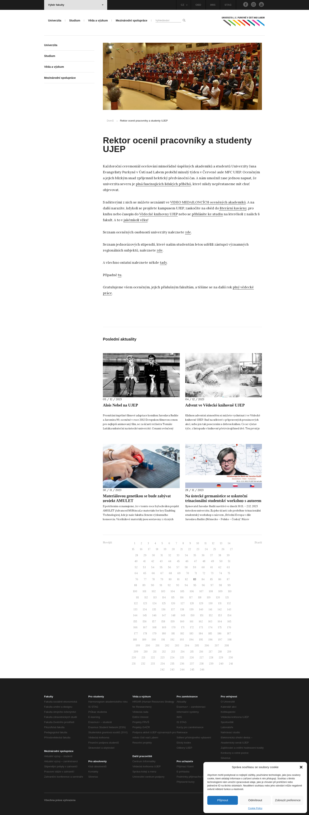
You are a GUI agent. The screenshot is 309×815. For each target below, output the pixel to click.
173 (201, 627)
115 (173, 597)
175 (220, 627)
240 (221, 663)
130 (211, 603)
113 (155, 597)
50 (221, 561)
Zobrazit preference (288, 800)
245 (192, 669)
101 (144, 591)
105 (182, 591)
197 (220, 639)
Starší (258, 542)
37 (211, 555)
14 (229, 543)
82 (186, 579)
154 (229, 615)
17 (149, 549)
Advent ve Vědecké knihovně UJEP (215, 405)
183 (191, 633)
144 (135, 615)
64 (136, 573)
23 (197, 549)
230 (231, 657)
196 (210, 639)
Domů (110, 120)
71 (196, 573)
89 (143, 585)
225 (182, 657)
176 (229, 627)
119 (208, 597)
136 (164, 609)
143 (229, 609)
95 (194, 585)
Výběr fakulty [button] (75, 4)
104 (173, 591)
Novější (107, 542)
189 (144, 639)
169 (164, 627)
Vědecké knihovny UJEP (158, 214)
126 (173, 603)
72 (203, 573)
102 (154, 591)
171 (182, 627)
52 (136, 567)
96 (203, 585)
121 (227, 597)
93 (177, 585)
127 (182, 603)
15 (133, 549)
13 (221, 543)
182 (182, 633)
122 (136, 603)
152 (211, 615)
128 (192, 603)
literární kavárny (233, 208)
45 (178, 561)
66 (153, 573)
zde (188, 232)
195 (201, 639)
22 (189, 549)
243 (172, 669)
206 (207, 645)
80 (170, 579)
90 (152, 585)
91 (161, 585)
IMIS (213, 4)
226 (192, 657)
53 (144, 567)
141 (210, 609)
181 (173, 633)
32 (169, 555)
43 (161, 561)
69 (179, 573)
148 (173, 615)
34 (186, 555)
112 (146, 597)
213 (173, 651)
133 (135, 609)
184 (201, 633)
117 (191, 597)
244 (182, 669)
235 (172, 663)
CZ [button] (184, 4)
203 (177, 645)
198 (230, 639)
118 (199, 597)
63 (228, 567)
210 (146, 651)
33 (178, 555)
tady (163, 262)
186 (220, 633)
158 (163, 621)
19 (165, 549)
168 (154, 627)
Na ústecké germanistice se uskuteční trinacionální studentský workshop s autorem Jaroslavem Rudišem (223, 501)
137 (173, 609)
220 (134, 657)
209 (136, 651)
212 (164, 651)
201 (157, 645)
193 (182, 639)
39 (228, 555)
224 (172, 657)
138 (182, 609)
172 (192, 627)
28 (136, 555)
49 (212, 561)
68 (170, 573)
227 (201, 657)
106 (192, 591)
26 (223, 549)
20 (173, 549)
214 (182, 651)
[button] (301, 767)
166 (135, 627)
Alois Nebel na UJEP (120, 405)
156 (145, 621)
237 (192, 663)
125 (164, 603)
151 (201, 615)
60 (203, 567)
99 (229, 585)
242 (162, 669)
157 (154, 621)
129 (201, 603)
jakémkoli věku (136, 220)
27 (231, 549)
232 (143, 663)
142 (220, 609)
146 (154, 615)
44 (169, 561)
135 (154, 609)
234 (162, 663)
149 (183, 615)
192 (172, 639)
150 (193, 615)
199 (138, 645)
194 (191, 639)
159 (173, 621)
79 (161, 579)
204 (187, 645)
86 (219, 579)
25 (214, 549)
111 (137, 597)
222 (153, 657)
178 (145, 633)
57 (178, 567)
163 (210, 621)
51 (229, 561)
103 (163, 591)
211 (154, 651)
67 (161, 573)
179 (154, 633)
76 (136, 579)
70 (187, 573)
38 (219, 555)
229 (221, 657)
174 (210, 627)
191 (163, 639)
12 (213, 543)
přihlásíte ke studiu (207, 214)
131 (220, 603)
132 (229, 603)
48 (203, 561)
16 (141, 549)
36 (203, 555)
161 (191, 621)
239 (211, 663)
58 (186, 567)
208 (226, 645)
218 (220, 651)
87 (228, 579)
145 (145, 615)
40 (136, 561)
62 (219, 567)
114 (164, 597)
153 (220, 615)
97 (211, 585)
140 (201, 609)
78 (153, 579)
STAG (227, 4)
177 (136, 633)
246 (202, 669)
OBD (198, 4)
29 (144, 555)
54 (152, 567)
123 (145, 603)
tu (119, 275)
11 (206, 543)
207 (217, 645)
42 (152, 561)
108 (211, 591)
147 (164, 615)
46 (186, 561)
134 (145, 609)
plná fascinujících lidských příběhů (163, 184)
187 (229, 633)
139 (192, 609)
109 (220, 591)
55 (161, 567)
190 (154, 639)
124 (154, 603)
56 (169, 567)
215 (192, 651)
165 (229, 621)
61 (211, 567)
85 (211, 579)
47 (195, 561)
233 (153, 663)
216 (201, 651)
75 (228, 573)
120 (218, 597)
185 (210, 633)
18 (157, 549)
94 (186, 585)
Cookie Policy (255, 808)
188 (135, 639)
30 (153, 555)
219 (229, 651)
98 (220, 585)
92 (169, 585)
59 (194, 567)
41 (144, 561)
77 (145, 579)
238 (201, 663)
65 (144, 573)
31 (161, 555)
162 (201, 621)
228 (211, 657)
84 (203, 579)
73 (212, 573)
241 (231, 663)
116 (182, 597)
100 (135, 591)
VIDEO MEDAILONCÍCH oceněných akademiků (208, 202)
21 (181, 549)
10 (197, 543)
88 (135, 585)
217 (210, 651)
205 (197, 645)
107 (201, 591)
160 (182, 621)
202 (167, 645)
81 (178, 579)
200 (147, 645)
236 (182, 663)
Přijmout (222, 800)
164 (220, 621)
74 (220, 573)
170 (174, 627)
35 (194, 555)
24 (206, 549)
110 (230, 591)
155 (135, 621)
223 (162, 657)
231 (134, 663)
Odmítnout (255, 800)
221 (143, 657)
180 (164, 633)
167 (145, 627)
